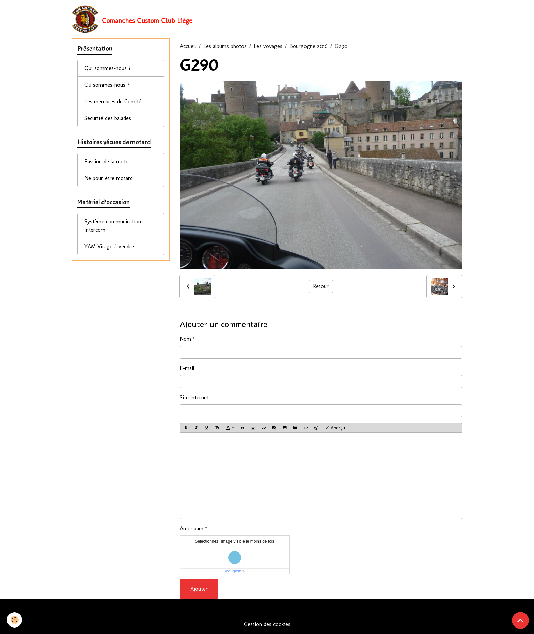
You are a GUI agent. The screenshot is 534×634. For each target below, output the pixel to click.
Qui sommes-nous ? (107, 68)
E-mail (187, 368)
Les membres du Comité (112, 101)
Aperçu (335, 428)
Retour (321, 286)
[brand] (132, 19)
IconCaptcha (233, 571)
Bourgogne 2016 (308, 46)
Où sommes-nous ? (106, 85)
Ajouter (199, 589)
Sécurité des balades (107, 118)
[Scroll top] (520, 620)
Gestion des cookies (267, 624)
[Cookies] (14, 620)
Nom (185, 339)
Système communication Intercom (112, 225)
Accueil (188, 46)
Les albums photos (225, 46)
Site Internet (194, 397)
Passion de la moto (106, 161)
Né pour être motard (108, 178)
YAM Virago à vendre (109, 246)
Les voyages (268, 46)
